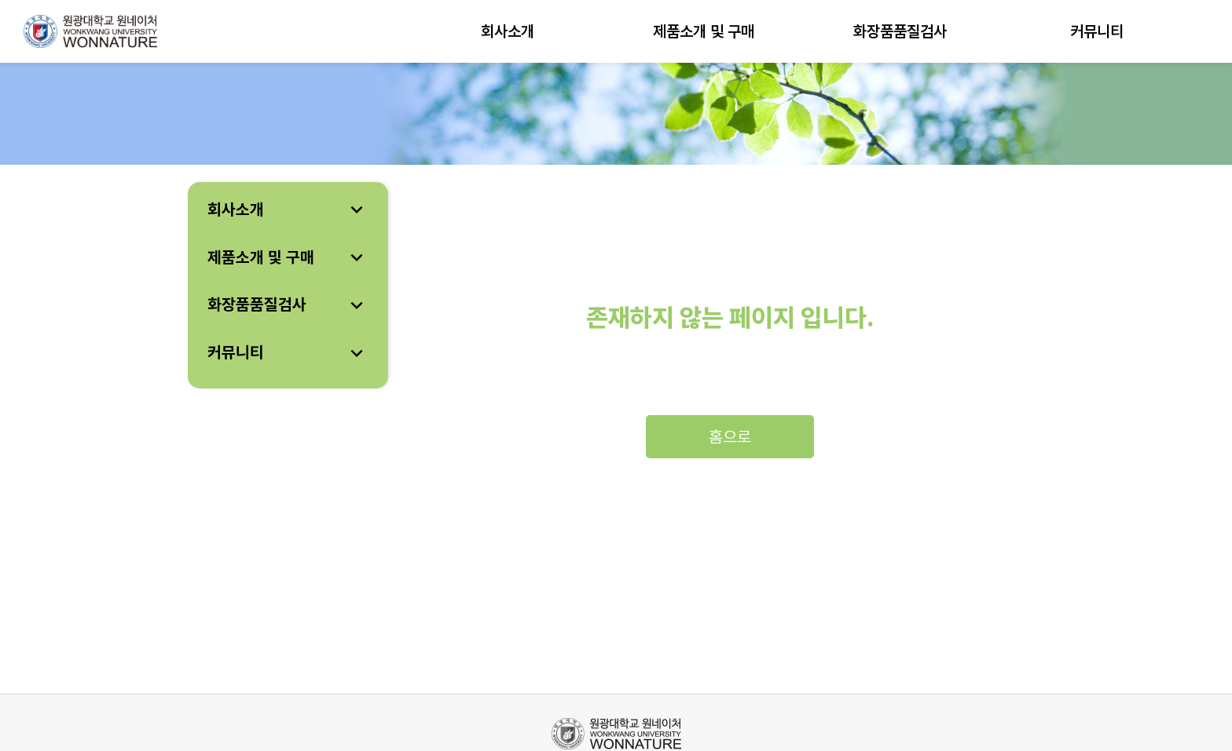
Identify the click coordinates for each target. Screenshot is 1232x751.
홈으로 (730, 437)
